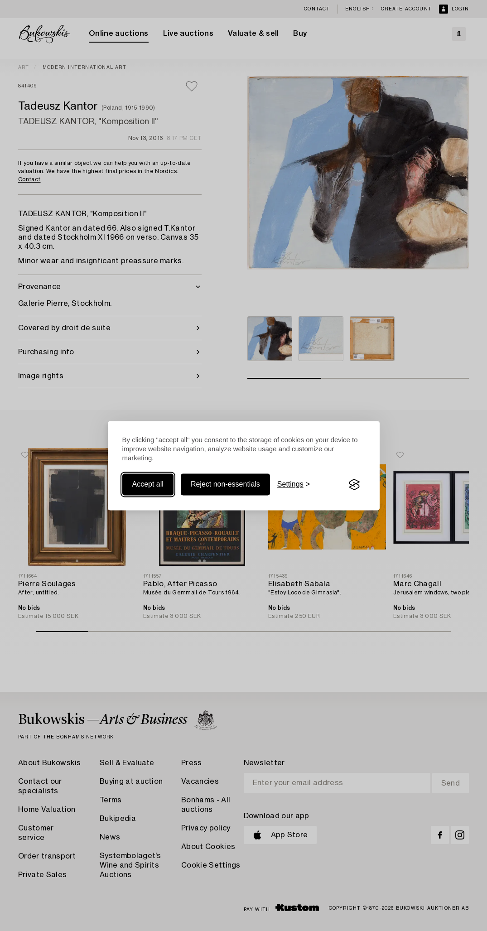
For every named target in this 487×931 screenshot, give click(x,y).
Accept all (148, 484)
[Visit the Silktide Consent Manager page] (354, 485)
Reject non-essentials (225, 484)
